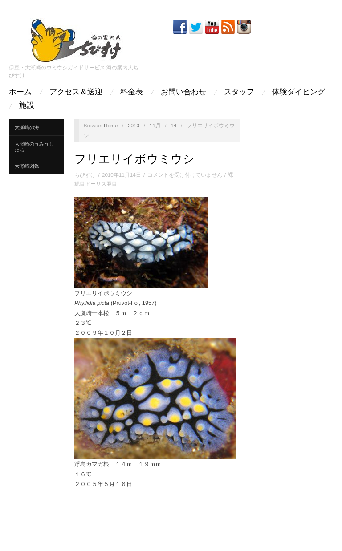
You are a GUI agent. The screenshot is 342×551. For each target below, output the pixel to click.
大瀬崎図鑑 (27, 166)
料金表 (131, 92)
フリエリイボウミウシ (134, 159)
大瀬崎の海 (27, 127)
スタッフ (239, 92)
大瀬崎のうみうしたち (34, 146)
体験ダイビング (298, 92)
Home (111, 125)
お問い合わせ (183, 92)
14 (173, 125)
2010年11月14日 (121, 175)
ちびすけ (85, 175)
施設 (26, 105)
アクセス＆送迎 (75, 92)
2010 (133, 125)
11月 (155, 125)
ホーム (20, 92)
